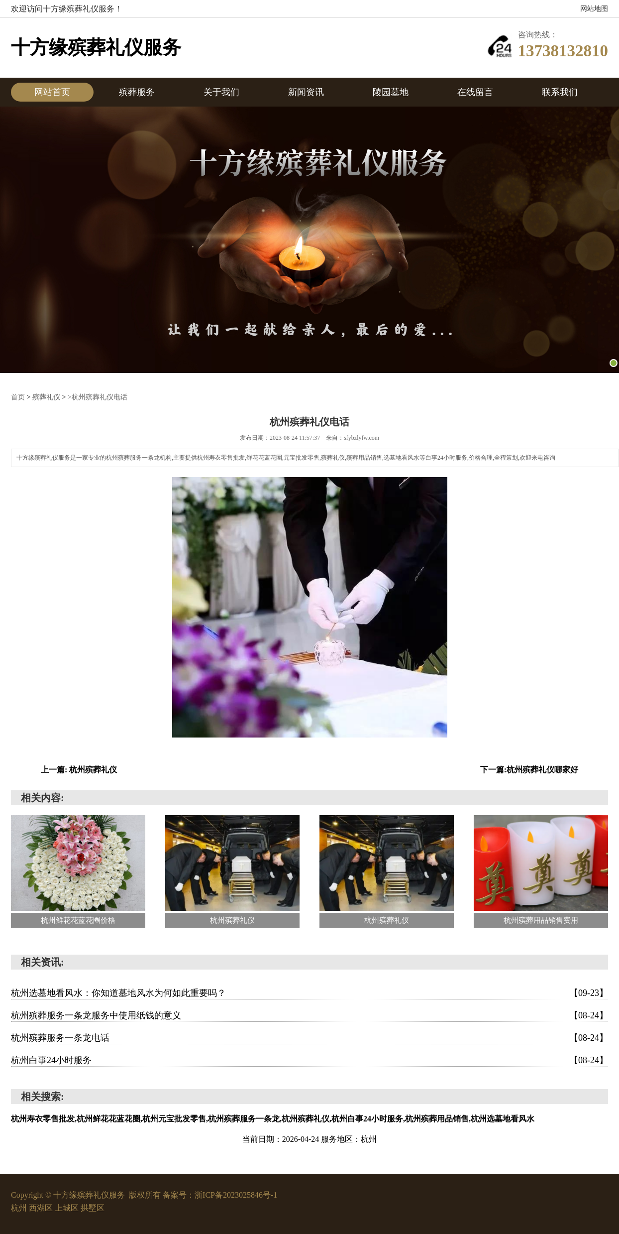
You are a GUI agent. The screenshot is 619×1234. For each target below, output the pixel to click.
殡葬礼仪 (46, 397)
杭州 (20, 1208)
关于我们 (221, 92)
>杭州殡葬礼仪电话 (97, 397)
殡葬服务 (137, 92)
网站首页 (52, 92)
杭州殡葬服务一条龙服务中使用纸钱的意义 (309, 1015)
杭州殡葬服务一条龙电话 (309, 1038)
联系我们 (560, 92)
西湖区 (42, 1208)
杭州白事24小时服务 (309, 1060)
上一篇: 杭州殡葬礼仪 (79, 769)
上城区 (68, 1208)
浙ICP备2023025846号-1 (236, 1195)
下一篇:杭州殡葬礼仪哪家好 (529, 769)
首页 (18, 397)
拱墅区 (92, 1208)
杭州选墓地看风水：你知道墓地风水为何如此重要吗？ (309, 993)
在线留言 (475, 92)
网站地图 (594, 8)
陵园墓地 (391, 92)
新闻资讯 (306, 92)
